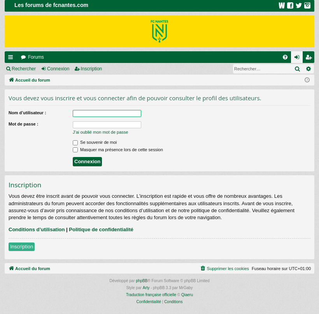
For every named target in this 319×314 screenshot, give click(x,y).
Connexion (58, 69)
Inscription (91, 69)
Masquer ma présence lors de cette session (118, 149)
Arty (146, 288)
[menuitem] (285, 57)
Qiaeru (187, 295)
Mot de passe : (23, 124)
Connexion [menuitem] (298, 58)
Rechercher (24, 69)
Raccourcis (12, 58)
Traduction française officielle (151, 295)
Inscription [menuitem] (310, 58)
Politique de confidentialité (101, 229)
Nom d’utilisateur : (27, 112)
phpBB (141, 281)
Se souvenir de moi (95, 142)
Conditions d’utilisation (37, 229)
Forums (36, 57)
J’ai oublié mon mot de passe (100, 132)
